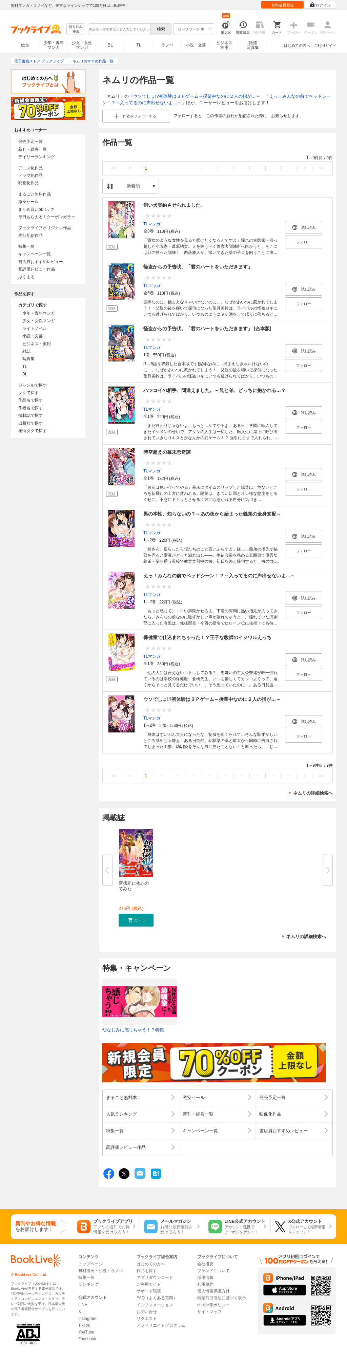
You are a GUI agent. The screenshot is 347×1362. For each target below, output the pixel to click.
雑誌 (26, 351)
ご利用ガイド (325, 45)
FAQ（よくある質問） (157, 1297)
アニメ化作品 (30, 168)
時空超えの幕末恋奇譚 (167, 452)
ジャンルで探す (32, 385)
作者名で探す (30, 408)
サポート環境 (149, 1291)
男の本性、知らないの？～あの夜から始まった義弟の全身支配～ (212, 514)
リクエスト (147, 1318)
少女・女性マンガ (82, 45)
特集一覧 (26, 246)
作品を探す (147, 1270)
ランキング (88, 1284)
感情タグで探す (32, 430)
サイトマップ (209, 1311)
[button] (136, 920)
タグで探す (28, 392)
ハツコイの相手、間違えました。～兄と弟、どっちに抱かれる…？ (214, 390)
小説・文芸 (196, 45)
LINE (82, 1304)
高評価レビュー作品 (36, 269)
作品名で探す (30, 400)
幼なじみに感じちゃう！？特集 (133, 1029)
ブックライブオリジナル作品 (44, 227)
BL (110, 45)
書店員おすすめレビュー (40, 261)
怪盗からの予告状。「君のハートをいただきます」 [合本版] (207, 328)
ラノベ (167, 45)
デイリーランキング (36, 156)
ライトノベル (34, 328)
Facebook (87, 1339)
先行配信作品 (30, 235)
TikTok (84, 1325)
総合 (25, 45)
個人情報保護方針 (213, 1291)
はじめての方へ (297, 45)
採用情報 (205, 1277)
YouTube (86, 1332)
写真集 (28, 358)
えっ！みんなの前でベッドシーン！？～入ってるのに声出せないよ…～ (219, 575)
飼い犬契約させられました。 (174, 205)
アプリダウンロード (155, 1277)
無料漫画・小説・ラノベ (100, 1270)
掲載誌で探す (30, 415)
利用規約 (205, 1284)
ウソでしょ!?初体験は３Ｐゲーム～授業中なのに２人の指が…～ (196, 96)
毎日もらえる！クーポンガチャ (46, 216)
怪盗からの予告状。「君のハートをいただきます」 (197, 266)
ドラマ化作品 (30, 175)
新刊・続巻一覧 (32, 149)
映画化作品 (28, 183)
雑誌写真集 (253, 45)
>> (321, 168)
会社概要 (205, 1264)
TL (138, 45)
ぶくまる (26, 277)
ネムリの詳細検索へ (313, 793)
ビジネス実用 (224, 45)
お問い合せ (147, 1311)
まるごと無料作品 (34, 194)
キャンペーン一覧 (34, 253)
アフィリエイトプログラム (161, 1325)
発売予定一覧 (30, 141)
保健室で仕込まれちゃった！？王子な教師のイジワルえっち (207, 637)
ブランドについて (213, 1270)
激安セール (28, 201)
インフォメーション (155, 1305)
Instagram (87, 1318)
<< (114, 168)
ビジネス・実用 (36, 343)
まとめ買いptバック (36, 209)
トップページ (90, 1264)
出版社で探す (30, 423)
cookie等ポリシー (213, 1305)
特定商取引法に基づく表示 (221, 1297)
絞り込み (76, 29)
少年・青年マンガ (53, 45)
